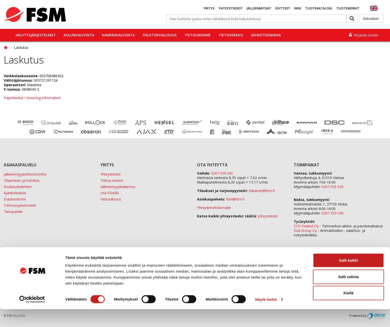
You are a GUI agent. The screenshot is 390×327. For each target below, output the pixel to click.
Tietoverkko (231, 35)
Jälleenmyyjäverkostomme (25, 174)
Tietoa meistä (111, 180)
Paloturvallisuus (160, 35)
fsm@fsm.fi (235, 199)
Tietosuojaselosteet (20, 205)
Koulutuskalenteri (18, 186)
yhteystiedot (268, 216)
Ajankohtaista (15, 193)
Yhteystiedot (231, 8)
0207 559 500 (222, 173)
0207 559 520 (332, 186)
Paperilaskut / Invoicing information (32, 97)
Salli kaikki (348, 278)
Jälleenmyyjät (259, 8)
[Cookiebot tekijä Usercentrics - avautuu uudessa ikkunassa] (32, 317)
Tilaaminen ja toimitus (22, 180)
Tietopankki (13, 211)
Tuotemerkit (347, 8)
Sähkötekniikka (266, 35)
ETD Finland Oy (306, 226)
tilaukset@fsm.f (262, 190)
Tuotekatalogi (318, 8)
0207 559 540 (332, 213)
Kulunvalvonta (79, 35)
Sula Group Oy (305, 230)
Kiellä (348, 311)
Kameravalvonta (118, 35)
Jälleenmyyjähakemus (117, 186)
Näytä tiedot (266, 317)
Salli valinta (348, 294)
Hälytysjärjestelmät (36, 35)
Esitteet (282, 8)
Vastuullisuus (110, 199)
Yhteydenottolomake (214, 207)
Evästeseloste (15, 199)
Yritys (209, 8)
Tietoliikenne (198, 35)
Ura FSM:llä (109, 193)
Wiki (297, 8)
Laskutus (21, 47)
